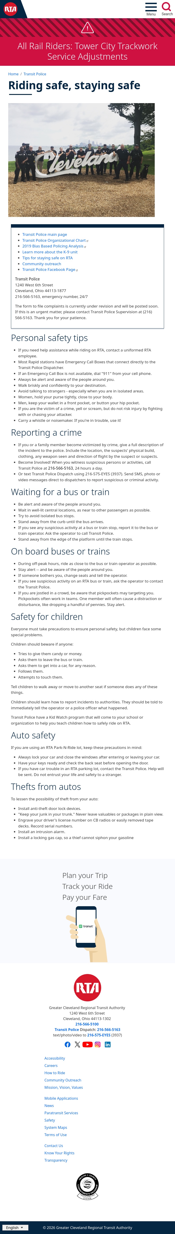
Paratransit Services (61, 1112)
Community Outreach (62, 1080)
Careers (51, 1065)
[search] (166, 6)
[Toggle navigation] (151, 9)
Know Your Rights (59, 1152)
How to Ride (54, 1072)
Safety (49, 1120)
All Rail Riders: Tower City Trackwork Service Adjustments (88, 51)
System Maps (55, 1127)
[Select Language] (15, 1228)
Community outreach (41, 263)
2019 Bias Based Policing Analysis (54, 246)
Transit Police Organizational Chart (55, 240)
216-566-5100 (87, 1024)
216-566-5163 (108, 1029)
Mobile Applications (61, 1098)
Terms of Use (55, 1134)
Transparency (55, 1160)
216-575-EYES (99, 1035)
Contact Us (53, 1145)
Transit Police (34, 73)
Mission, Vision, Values (63, 1087)
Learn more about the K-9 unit (49, 251)
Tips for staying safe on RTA (47, 257)
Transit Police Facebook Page (50, 269)
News (49, 1105)
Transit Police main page (44, 234)
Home (13, 73)
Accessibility (54, 1058)
